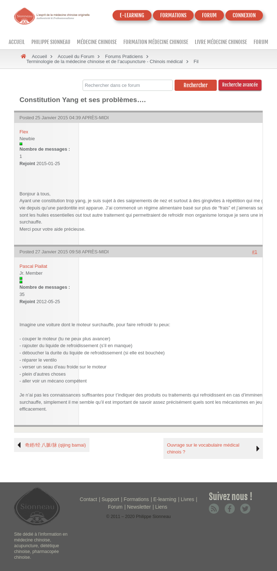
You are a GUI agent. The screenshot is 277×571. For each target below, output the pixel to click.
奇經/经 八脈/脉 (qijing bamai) (55, 445)
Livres (187, 499)
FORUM (209, 15)
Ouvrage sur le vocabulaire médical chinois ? (203, 448)
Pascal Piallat (33, 266)
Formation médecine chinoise (155, 42)
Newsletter (139, 507)
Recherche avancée (240, 85)
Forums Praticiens (124, 56)
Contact (88, 499)
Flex (23, 131)
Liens (161, 507)
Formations (136, 499)
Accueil (17, 42)
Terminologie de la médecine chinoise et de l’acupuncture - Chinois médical (104, 61)
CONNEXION (244, 15)
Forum (261, 42)
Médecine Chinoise (97, 42)
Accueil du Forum (76, 56)
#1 (254, 251)
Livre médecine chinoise (221, 42)
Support (110, 499)
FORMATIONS (173, 15)
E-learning (164, 499)
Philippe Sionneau (50, 42)
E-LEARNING (132, 15)
